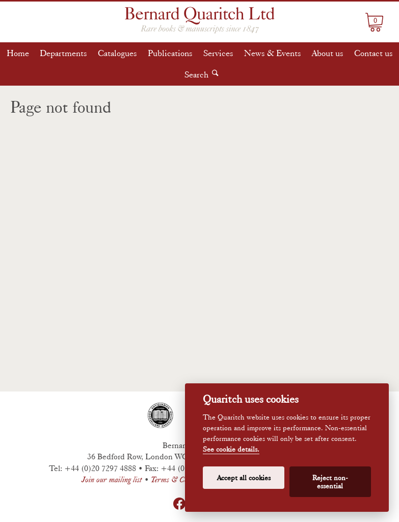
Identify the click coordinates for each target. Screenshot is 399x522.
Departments (63, 53)
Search (196, 74)
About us (327, 53)
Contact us (373, 53)
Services (218, 53)
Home (18, 53)
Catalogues (117, 53)
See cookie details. (231, 449)
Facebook (179, 504)
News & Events (272, 53)
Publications (170, 53)
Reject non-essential (330, 481)
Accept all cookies (244, 477)
